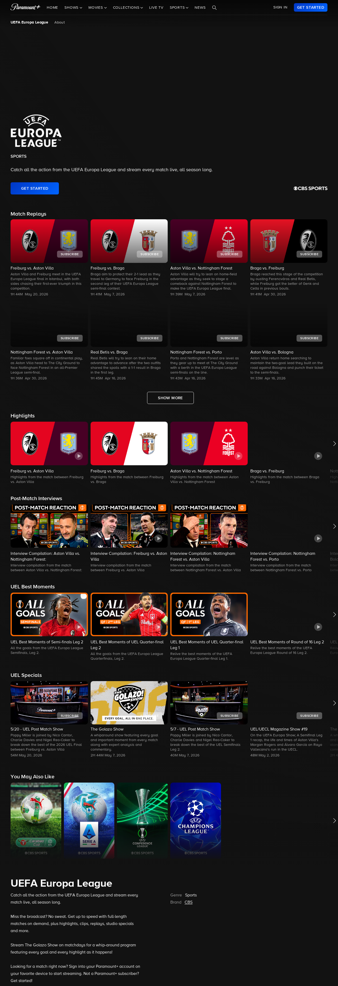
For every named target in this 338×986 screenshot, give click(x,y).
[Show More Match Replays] (170, 398)
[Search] (214, 7)
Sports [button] (178, 8)
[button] (49, 453)
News (200, 8)
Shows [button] (72, 8)
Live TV (156, 8)
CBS (189, 902)
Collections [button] (127, 8)
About (59, 22)
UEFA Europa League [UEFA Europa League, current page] (29, 22)
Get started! (21, 981)
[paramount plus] (25, 7)
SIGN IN (280, 7)
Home (52, 8)
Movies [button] (96, 8)
